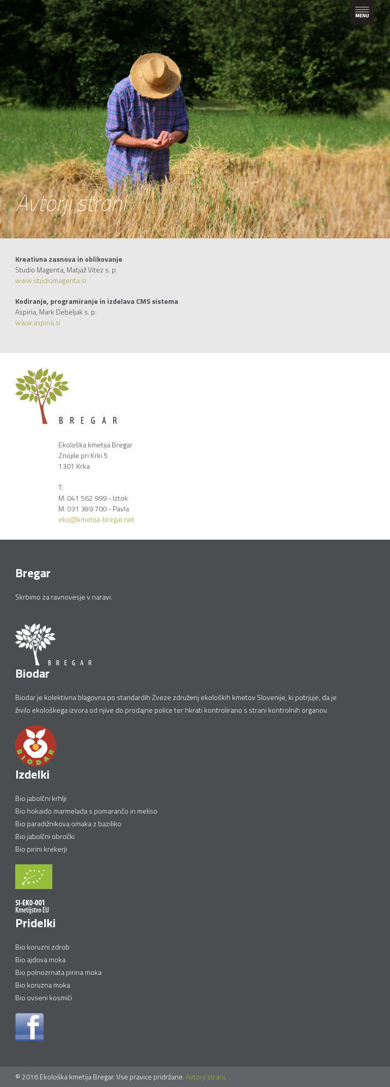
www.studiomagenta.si (50, 280)
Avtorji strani (205, 1076)
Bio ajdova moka (40, 959)
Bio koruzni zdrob (42, 946)
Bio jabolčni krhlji (41, 798)
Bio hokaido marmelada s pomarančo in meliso (86, 810)
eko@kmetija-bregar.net (96, 519)
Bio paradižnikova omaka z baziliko (68, 823)
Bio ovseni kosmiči (43, 997)
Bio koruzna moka (42, 984)
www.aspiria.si (38, 322)
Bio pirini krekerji (41, 849)
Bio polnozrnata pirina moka (58, 972)
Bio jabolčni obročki (45, 836)
